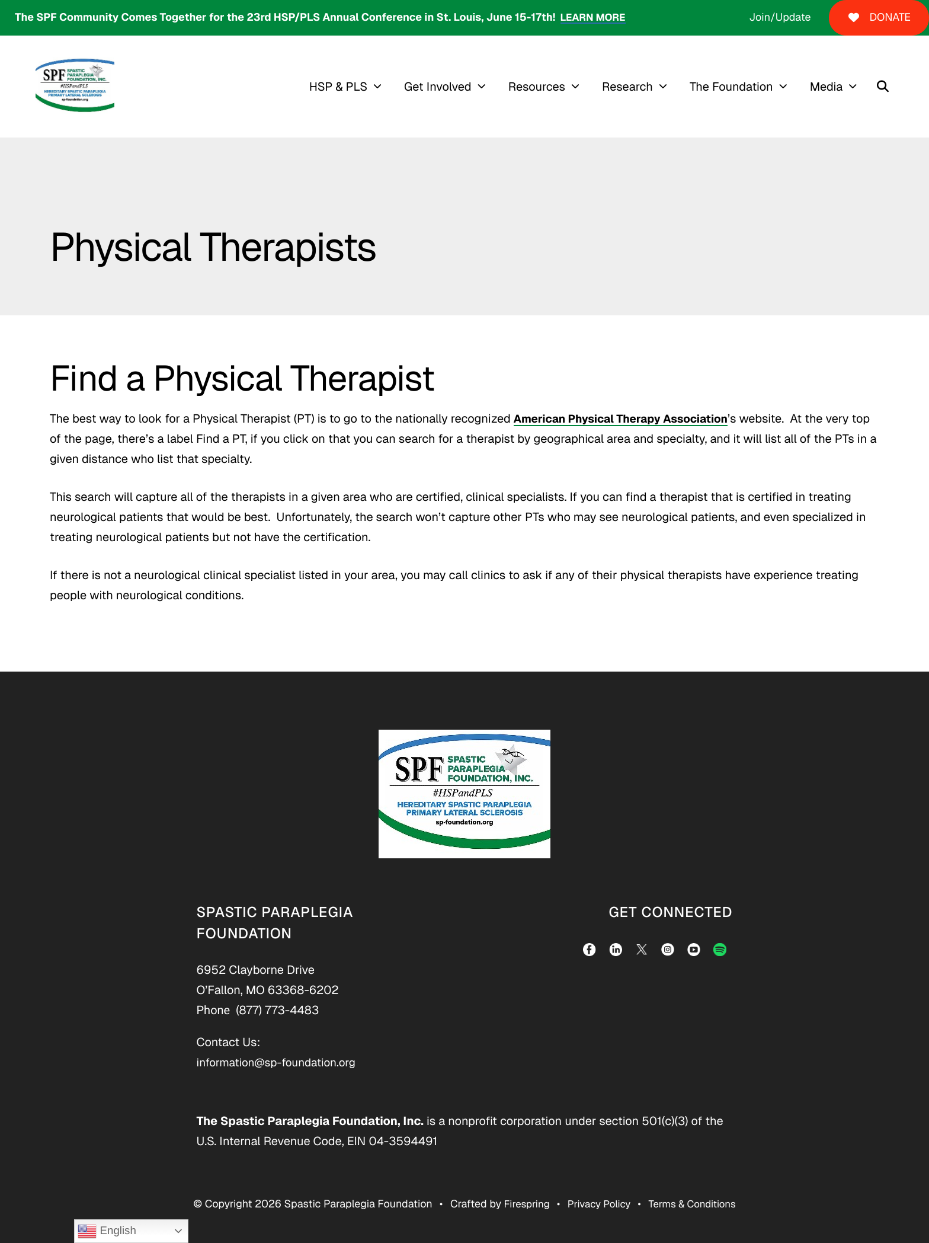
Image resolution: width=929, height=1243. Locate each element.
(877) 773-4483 (277, 1010)
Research (633, 86)
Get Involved (444, 86)
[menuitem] (354, 86)
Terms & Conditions (696, 1204)
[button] (888, 86)
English (107, 1231)
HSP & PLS (344, 86)
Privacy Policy (598, 1204)
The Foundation (737, 86)
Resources (542, 86)
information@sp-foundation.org (281, 1062)
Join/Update (780, 17)
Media (831, 86)
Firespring (521, 1204)
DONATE (879, 17)
